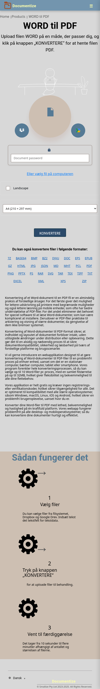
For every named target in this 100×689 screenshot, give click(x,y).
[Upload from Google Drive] (78, 130)
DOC (67, 258)
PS (31, 273)
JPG (33, 266)
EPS (77, 258)
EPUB (88, 258)
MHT (67, 266)
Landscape (20, 188)
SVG (50, 273)
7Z (9, 258)
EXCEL (18, 281)
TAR (60, 273)
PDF (89, 266)
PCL (78, 266)
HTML (21, 266)
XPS (63, 281)
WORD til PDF (39, 16)
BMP (34, 258)
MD (56, 266)
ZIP (84, 281)
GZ (10, 266)
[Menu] (91, 6)
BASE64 (21, 258)
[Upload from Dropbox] (22, 130)
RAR (40, 273)
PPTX (21, 273)
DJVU (55, 258)
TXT (89, 273)
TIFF (80, 273)
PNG (11, 273)
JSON (44, 266)
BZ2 (44, 258)
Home (4, 16)
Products (18, 16)
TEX (70, 273)
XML (41, 281)
